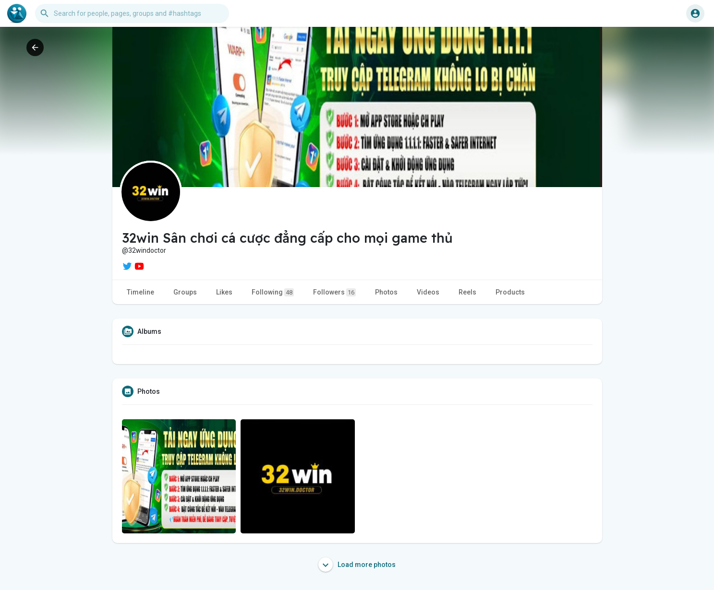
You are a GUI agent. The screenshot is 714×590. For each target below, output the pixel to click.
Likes (224, 292)
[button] (132, 13)
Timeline (140, 292)
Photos (386, 292)
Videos (428, 292)
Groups (185, 292)
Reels (467, 292)
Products (510, 292)
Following (273, 292)
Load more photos (357, 564)
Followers (334, 292)
